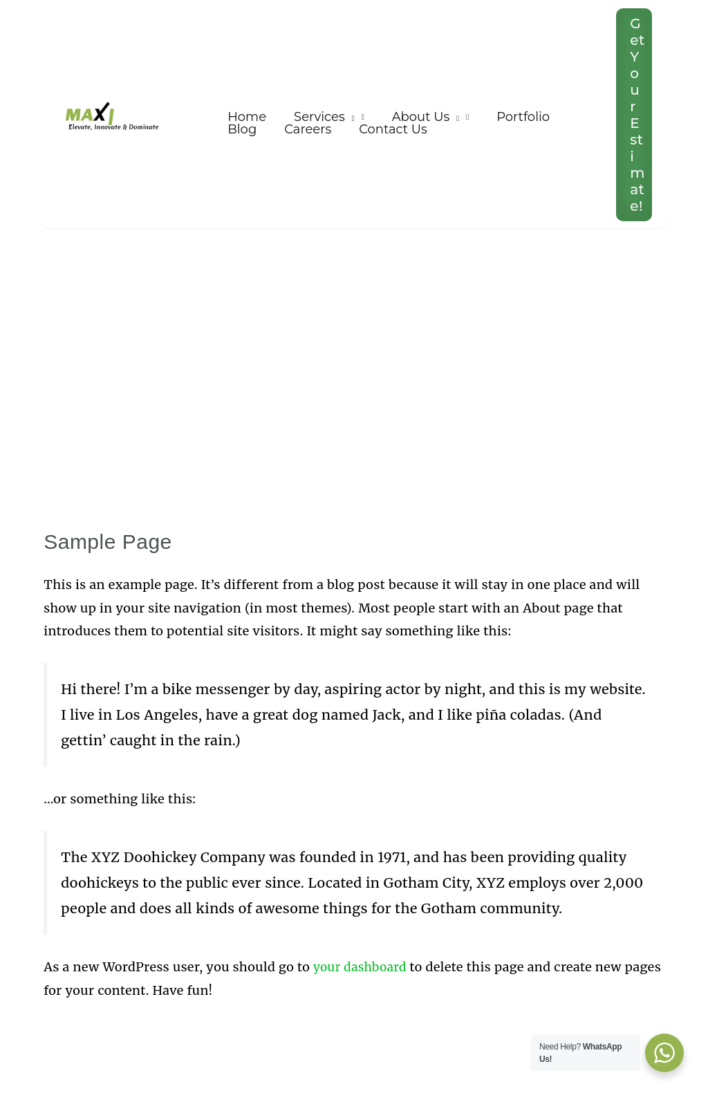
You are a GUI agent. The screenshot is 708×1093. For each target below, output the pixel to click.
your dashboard (362, 967)
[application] (345, 108)
